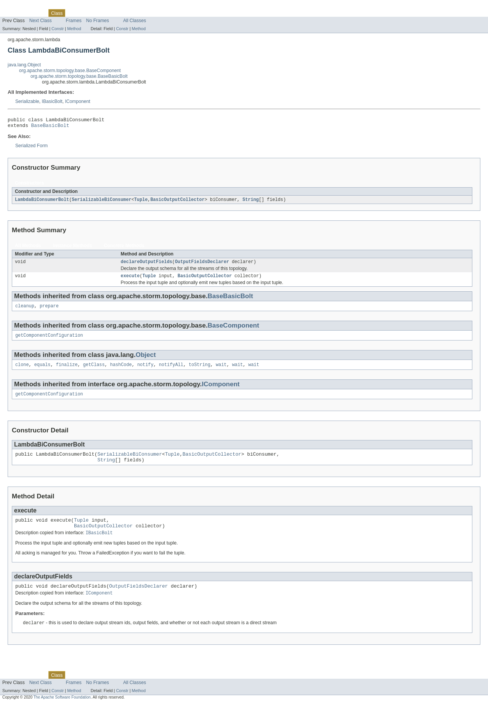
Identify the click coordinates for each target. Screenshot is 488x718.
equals (42, 371)
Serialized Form (31, 148)
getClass (94, 371)
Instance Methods (72, 248)
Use (73, 13)
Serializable (27, 101)
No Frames (97, 20)
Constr (57, 28)
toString (199, 371)
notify (145, 371)
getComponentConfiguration (49, 341)
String (250, 202)
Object (146, 360)
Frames (74, 20)
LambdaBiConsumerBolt (42, 202)
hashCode (121, 371)
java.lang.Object (24, 64)
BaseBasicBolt (50, 127)
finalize (67, 371)
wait (221, 371)
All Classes (134, 20)
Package (35, 13)
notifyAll (171, 371)
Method (74, 28)
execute (130, 280)
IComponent (77, 101)
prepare (49, 311)
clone (22, 371)
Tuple (141, 202)
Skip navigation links (21, 6)
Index (130, 13)
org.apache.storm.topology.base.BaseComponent (70, 70)
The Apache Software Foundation (62, 711)
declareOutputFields (146, 265)
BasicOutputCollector (177, 202)
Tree (87, 13)
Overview (12, 13)
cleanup (24, 311)
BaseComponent (233, 330)
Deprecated (108, 13)
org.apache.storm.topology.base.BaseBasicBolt (79, 76)
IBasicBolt (52, 101)
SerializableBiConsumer (101, 202)
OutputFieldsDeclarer (202, 265)
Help (145, 13)
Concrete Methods (124, 248)
